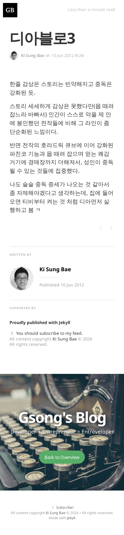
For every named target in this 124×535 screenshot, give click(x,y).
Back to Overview (62, 457)
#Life (79, 55)
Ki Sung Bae (65, 339)
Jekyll (64, 322)
